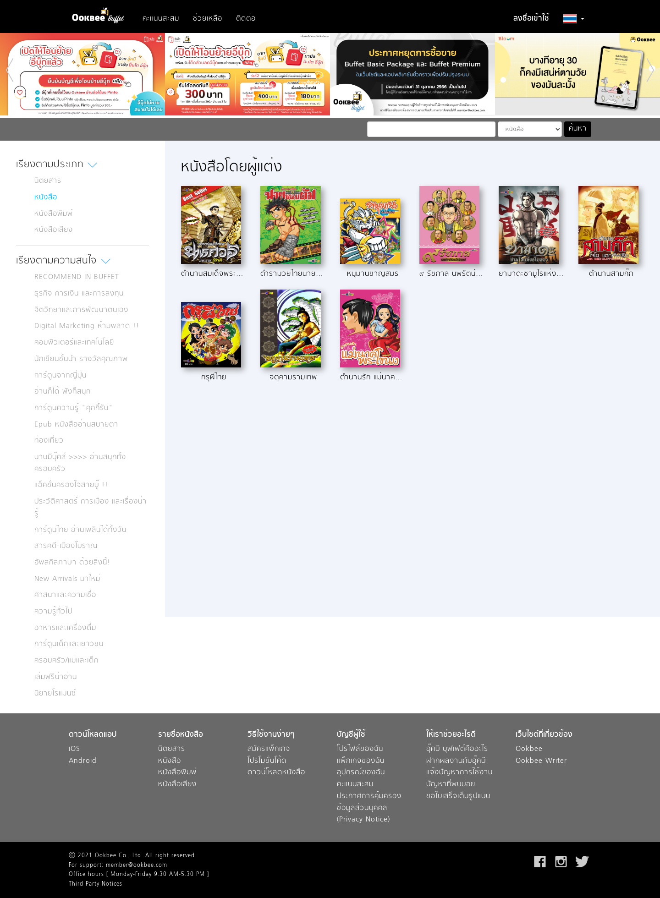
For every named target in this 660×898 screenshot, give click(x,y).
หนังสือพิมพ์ (53, 214)
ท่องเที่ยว (49, 441)
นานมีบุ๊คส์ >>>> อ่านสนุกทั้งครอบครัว (80, 463)
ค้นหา (578, 129)
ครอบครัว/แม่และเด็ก (66, 661)
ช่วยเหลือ (207, 19)
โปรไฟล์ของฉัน (360, 749)
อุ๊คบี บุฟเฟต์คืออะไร (457, 749)
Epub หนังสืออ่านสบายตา (76, 425)
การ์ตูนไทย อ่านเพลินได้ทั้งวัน (80, 530)
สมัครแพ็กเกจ (269, 749)
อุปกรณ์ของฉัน (361, 772)
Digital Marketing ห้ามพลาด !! (86, 326)
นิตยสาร (47, 181)
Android (83, 761)
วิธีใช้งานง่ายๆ (271, 735)
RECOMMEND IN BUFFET (76, 277)
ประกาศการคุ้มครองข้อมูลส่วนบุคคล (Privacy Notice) (369, 808)
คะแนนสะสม (161, 19)
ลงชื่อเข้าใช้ (531, 19)
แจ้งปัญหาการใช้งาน (459, 772)
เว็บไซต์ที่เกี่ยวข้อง (544, 735)
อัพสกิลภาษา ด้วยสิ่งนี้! (72, 563)
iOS (74, 749)
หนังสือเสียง (53, 230)
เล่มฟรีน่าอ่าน (55, 677)
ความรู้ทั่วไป (53, 612)
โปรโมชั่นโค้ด (267, 761)
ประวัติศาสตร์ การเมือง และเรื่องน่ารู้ (90, 508)
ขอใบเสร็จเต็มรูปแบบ (458, 796)
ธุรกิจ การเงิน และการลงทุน (79, 294)
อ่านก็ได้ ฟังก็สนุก (62, 392)
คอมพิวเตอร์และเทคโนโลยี (74, 343)
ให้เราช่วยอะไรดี (451, 735)
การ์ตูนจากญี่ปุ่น (60, 376)
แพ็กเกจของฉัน (361, 761)
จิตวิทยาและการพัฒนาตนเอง (81, 310)
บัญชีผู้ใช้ (351, 735)
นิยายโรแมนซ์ (55, 694)
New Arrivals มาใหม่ (67, 579)
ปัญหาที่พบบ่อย (450, 784)
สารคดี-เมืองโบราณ (66, 546)
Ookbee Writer (541, 761)
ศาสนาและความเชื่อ (65, 595)
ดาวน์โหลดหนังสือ (276, 772)
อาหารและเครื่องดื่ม (65, 628)
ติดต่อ (246, 19)
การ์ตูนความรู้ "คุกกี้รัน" (73, 408)
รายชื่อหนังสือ (180, 735)
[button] (573, 18)
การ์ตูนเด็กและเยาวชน (69, 644)
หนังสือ (45, 197)
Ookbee (529, 749)
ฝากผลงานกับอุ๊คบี (456, 761)
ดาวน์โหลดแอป (92, 735)
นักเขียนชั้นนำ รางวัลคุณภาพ (81, 359)
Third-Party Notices (95, 884)
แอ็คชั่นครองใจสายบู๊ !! (71, 485)
